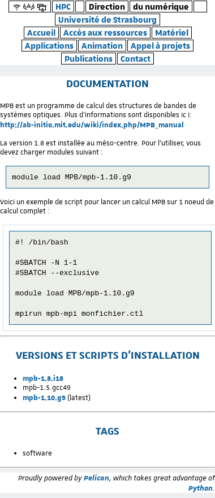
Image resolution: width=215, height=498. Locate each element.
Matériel (171, 32)
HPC (63, 6)
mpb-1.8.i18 (43, 383)
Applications (49, 45)
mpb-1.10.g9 (44, 402)
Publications (88, 58)
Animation (102, 45)
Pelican (96, 483)
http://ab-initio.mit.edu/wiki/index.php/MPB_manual (92, 124)
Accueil (41, 32)
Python (200, 493)
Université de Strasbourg (107, 19)
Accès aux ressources (105, 32)
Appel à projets (160, 45)
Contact (135, 58)
